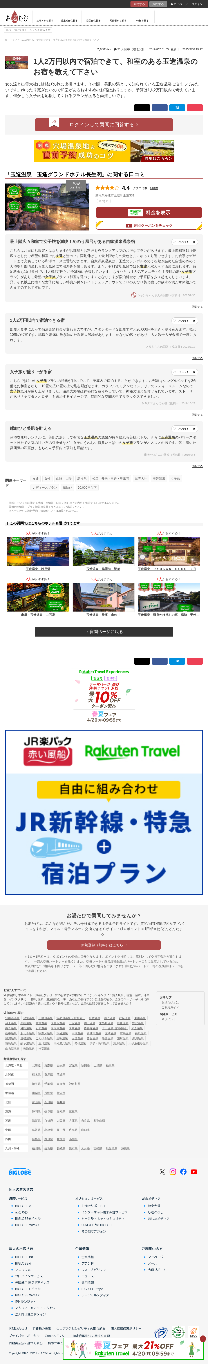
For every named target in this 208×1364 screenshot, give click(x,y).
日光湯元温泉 (62, 1043)
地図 (104, 201)
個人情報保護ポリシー (126, 1328)
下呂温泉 (62, 1033)
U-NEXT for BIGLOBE (97, 1225)
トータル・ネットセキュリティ (103, 1218)
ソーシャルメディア (95, 1295)
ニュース (87, 1276)
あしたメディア (159, 1218)
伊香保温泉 (58, 1023)
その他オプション (93, 1231)
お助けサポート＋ (93, 1206)
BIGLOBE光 (23, 1206)
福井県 (61, 1102)
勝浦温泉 (11, 1038)
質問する (158, 4)
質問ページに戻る (105, 631)
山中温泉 (11, 1033)
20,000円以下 (87, 487)
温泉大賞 (154, 1206)
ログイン (197, 4)
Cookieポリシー (56, 1335)
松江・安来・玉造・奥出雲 (110, 478)
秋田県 (85, 1065)
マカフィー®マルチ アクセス (35, 1308)
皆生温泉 (92, 1038)
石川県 (48, 1102)
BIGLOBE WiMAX (27, 1225)
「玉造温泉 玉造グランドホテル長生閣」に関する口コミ (75, 174)
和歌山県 (99, 1120)
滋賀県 (36, 1120)
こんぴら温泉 (44, 1038)
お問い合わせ (18, 1328)
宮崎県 (98, 1148)
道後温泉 (26, 1038)
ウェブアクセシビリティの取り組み (80, 1328)
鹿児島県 (111, 1148)
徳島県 (36, 1139)
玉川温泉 (44, 1043)
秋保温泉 (124, 1018)
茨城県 (61, 1074)
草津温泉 (41, 1023)
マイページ (179, 4)
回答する (139, 4)
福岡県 (36, 1148)
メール (152, 1263)
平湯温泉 (77, 1033)
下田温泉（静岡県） (115, 1028)
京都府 (48, 1120)
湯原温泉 (107, 1038)
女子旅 (175, 478)
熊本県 (73, 1148)
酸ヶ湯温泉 (27, 1043)
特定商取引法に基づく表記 (91, 1335)
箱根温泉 (80, 1043)
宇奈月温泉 (45, 1033)
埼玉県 (36, 1083)
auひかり (21, 1212)
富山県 (36, 1102)
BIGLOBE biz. (24, 1257)
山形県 (98, 1065)
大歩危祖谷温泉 (138, 1043)
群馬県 (48, 1074)
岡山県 (61, 1130)
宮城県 (73, 1065)
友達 (36, 478)
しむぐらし (155, 1212)
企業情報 (82, 1248)
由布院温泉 (12, 1048)
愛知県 (61, 1111)
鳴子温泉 (109, 1018)
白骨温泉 (11, 1028)
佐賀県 (48, 1148)
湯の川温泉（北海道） (70, 1018)
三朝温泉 (62, 1038)
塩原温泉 (122, 1023)
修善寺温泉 (91, 1028)
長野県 (48, 1093)
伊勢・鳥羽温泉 (100, 1043)
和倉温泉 (137, 1028)
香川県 (48, 1139)
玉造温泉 (159, 478)
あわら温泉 (27, 1033)
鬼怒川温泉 (106, 1023)
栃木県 (36, 1074)
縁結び (67, 487)
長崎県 (61, 1148)
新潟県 (61, 1093)
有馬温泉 (125, 1033)
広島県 (73, 1130)
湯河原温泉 (58, 1028)
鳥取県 (36, 1130)
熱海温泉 (29, 1048)
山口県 (85, 1130)
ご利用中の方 (152, 1248)
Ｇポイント (169, 1019)
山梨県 (36, 1093)
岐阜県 (48, 1111)
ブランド (87, 1263)
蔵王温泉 (11, 1023)
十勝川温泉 (45, 1018)
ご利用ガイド (170, 1007)
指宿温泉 (44, 1048)
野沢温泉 (138, 1023)
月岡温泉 (26, 1028)
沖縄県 (125, 1148)
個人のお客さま (21, 1189)
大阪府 (61, 1120)
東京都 (61, 1083)
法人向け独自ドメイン (30, 1314)
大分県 (85, 1148)
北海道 (36, 1065)
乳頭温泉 (94, 1018)
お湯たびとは (170, 1002)
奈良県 (85, 1120)
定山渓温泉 (12, 1018)
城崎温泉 (110, 1033)
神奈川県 (74, 1083)
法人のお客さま (21, 1248)
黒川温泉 (138, 1038)
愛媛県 (61, 1139)
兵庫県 (73, 1120)
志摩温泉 (119, 1043)
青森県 (48, 1065)
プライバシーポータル (24, 1335)
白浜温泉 (141, 1033)
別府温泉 (122, 1038)
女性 (47, 478)
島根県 (82, 478)
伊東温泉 (74, 1028)
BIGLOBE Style (92, 1289)
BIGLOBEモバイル (28, 1218)
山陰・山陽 (64, 478)
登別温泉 (29, 1018)
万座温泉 (74, 1023)
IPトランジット (25, 1301)
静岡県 (36, 1111)
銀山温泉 (26, 1023)
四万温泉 (89, 1023)
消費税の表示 (42, 1328)
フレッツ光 (23, 1269)
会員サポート (157, 1269)
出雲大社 (141, 478)
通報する (197, 306)
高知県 (73, 1139)
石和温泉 (41, 1028)
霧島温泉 (11, 1043)
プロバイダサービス (29, 1276)
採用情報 (87, 1282)
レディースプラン (45, 487)
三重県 (73, 1111)
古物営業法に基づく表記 (26, 1343)
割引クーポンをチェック (149, 226)
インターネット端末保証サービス (104, 1212)
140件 (154, 188)
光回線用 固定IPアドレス (32, 1282)
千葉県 (48, 1083)
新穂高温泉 (94, 1033)
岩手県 (61, 1065)
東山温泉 (140, 1018)
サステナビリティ (93, 1269)
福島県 (110, 1065)
